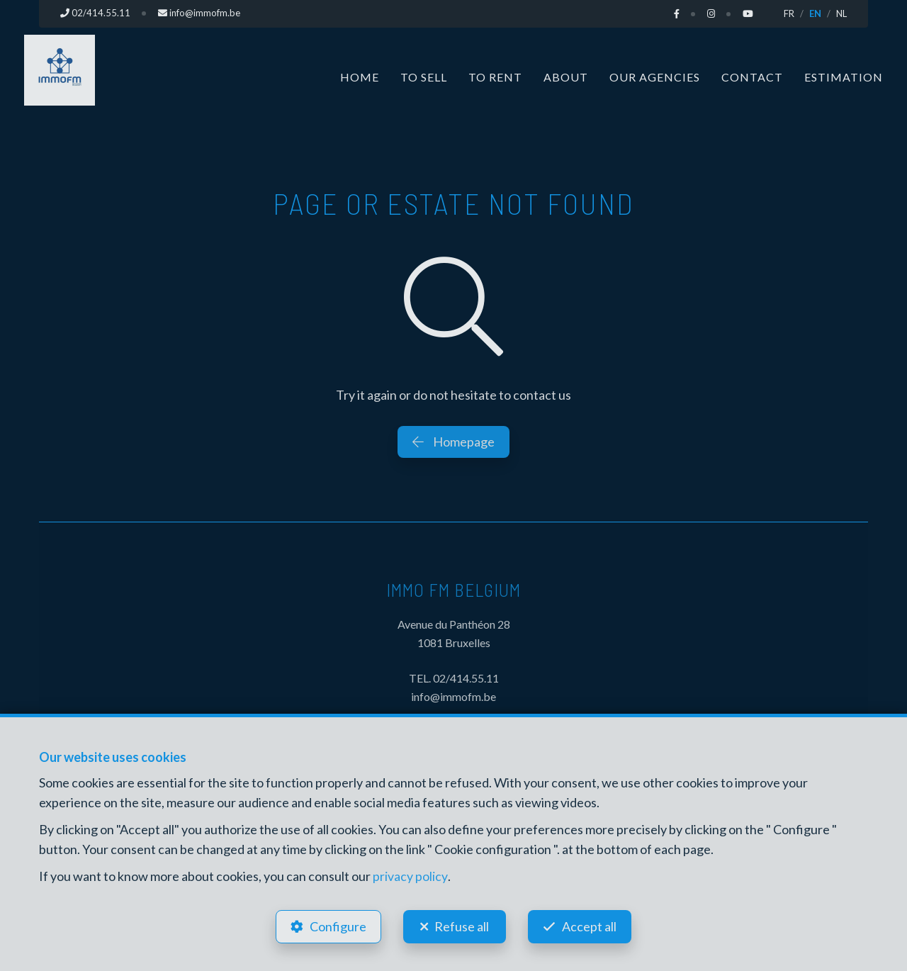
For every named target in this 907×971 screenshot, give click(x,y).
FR (789, 13)
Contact (752, 76)
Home (359, 76)
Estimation (843, 76)
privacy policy (410, 874)
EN (815, 13)
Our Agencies (654, 76)
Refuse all (461, 925)
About (565, 76)
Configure (336, 925)
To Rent (495, 76)
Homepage (453, 441)
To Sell (423, 76)
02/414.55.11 (466, 678)
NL (841, 13)
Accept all (590, 925)
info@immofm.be (453, 696)
